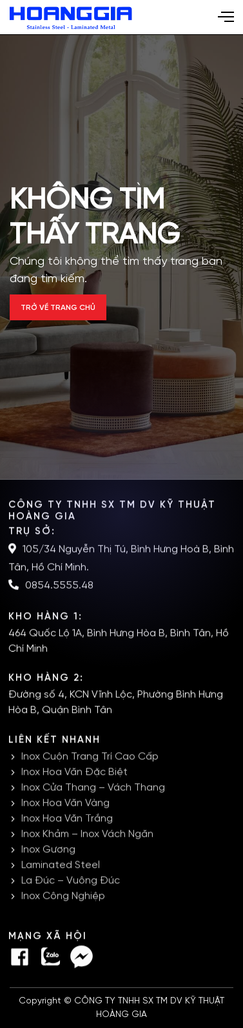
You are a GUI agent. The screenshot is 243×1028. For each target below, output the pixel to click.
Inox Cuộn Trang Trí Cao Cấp (90, 757)
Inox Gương (48, 850)
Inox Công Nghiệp (63, 896)
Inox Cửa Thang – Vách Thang (93, 788)
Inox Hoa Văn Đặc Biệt (74, 772)
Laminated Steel (60, 865)
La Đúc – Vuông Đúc (70, 881)
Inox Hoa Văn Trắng (67, 819)
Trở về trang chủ (58, 307)
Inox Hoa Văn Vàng (65, 803)
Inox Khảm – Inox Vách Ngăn (87, 834)
